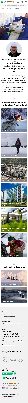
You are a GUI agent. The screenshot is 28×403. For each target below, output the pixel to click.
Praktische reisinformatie (9, 316)
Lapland (23, 75)
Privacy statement (14, 394)
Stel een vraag (7, 321)
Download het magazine (8, 345)
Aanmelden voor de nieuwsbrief (11, 323)
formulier (20, 341)
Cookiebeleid (5, 396)
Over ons (5, 319)
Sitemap (12, 396)
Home (2, 8)
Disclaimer (5, 394)
